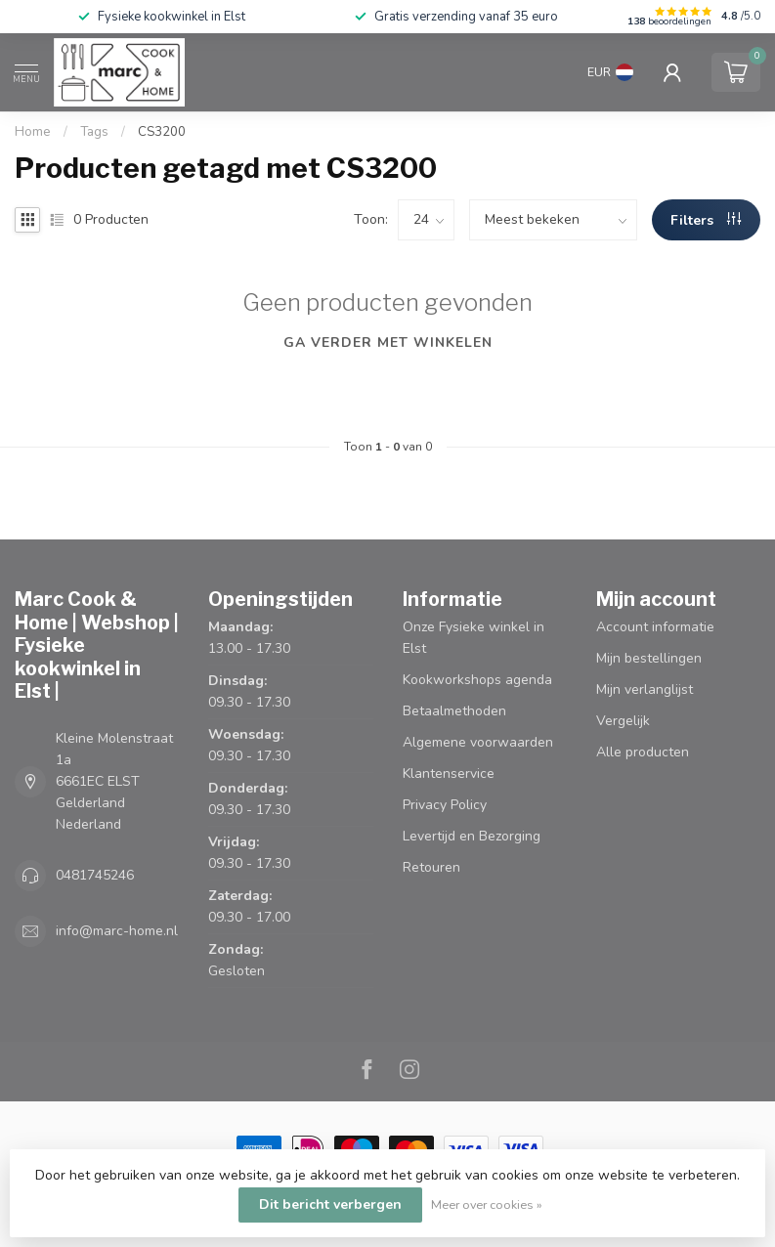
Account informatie (655, 627)
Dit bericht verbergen (330, 1204)
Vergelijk (623, 720)
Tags (94, 132)
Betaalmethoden (454, 711)
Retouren (431, 867)
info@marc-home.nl (117, 931)
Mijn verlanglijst (644, 689)
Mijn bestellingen (649, 658)
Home (33, 132)
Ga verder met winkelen (388, 342)
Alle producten (642, 752)
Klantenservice (449, 773)
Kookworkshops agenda (477, 679)
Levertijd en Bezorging (471, 836)
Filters (705, 220)
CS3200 (162, 132)
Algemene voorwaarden (478, 742)
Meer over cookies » (486, 1204)
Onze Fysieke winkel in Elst (473, 638)
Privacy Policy (445, 805)
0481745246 (95, 875)
